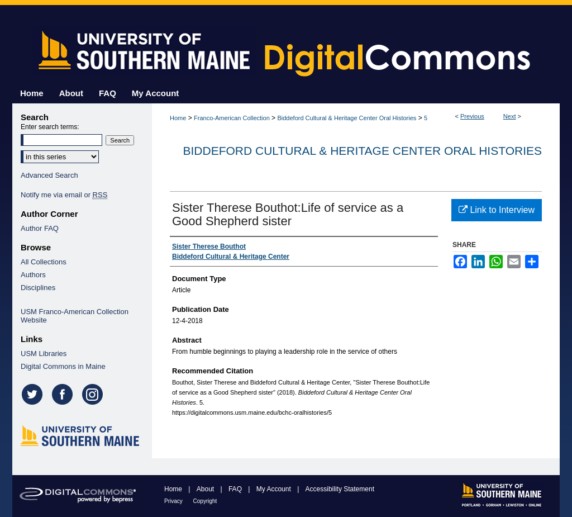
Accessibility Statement (340, 489)
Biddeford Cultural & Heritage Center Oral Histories (346, 118)
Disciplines (38, 287)
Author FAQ (40, 228)
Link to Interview (497, 210)
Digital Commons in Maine (63, 366)
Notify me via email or (64, 195)
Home (178, 118)
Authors (33, 275)
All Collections (43, 262)
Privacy (174, 501)
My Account (274, 489)
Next (509, 116)
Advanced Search (49, 175)
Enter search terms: (50, 127)
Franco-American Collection (232, 118)
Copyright (205, 501)
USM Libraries (43, 353)
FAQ (236, 489)
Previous (472, 116)
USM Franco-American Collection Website (74, 315)
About (206, 489)
